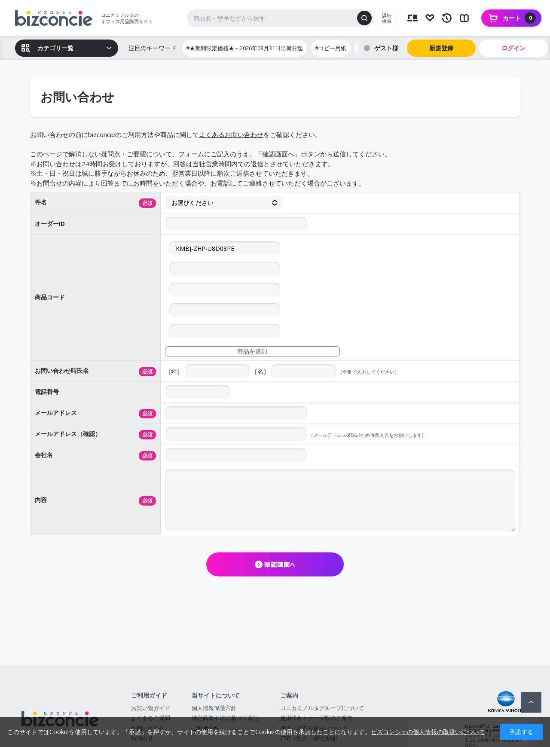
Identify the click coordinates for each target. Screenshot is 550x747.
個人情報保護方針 (214, 708)
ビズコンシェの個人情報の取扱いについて (428, 732)
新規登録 (441, 48)
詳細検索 (386, 18)
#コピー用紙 (330, 48)
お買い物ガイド (150, 708)
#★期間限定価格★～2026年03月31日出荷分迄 (244, 48)
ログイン (513, 48)
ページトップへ (531, 702)
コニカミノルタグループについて (322, 708)
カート (519, 18)
